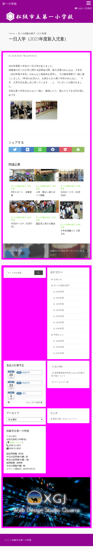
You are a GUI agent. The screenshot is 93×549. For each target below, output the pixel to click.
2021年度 (60, 324)
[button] (9, 405)
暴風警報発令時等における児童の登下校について (68, 377)
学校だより (59, 336)
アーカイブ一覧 (62, 385)
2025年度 (60, 299)
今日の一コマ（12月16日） (71, 194)
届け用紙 (59, 369)
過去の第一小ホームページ (66, 421)
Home (12, 33)
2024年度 (60, 305)
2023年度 (60, 311)
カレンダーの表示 (34, 405)
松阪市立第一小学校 (22, 542)
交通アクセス (16, 445)
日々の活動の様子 (27, 33)
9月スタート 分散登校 (21, 194)
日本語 (88, 8)
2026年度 (60, 292)
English (80, 8)
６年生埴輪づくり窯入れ (70, 233)
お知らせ (58, 280)
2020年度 (43, 33)
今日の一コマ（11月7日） (21, 225)
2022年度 (60, 318)
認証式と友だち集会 (45, 224)
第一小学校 (9, 3)
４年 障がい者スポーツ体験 (45, 194)
